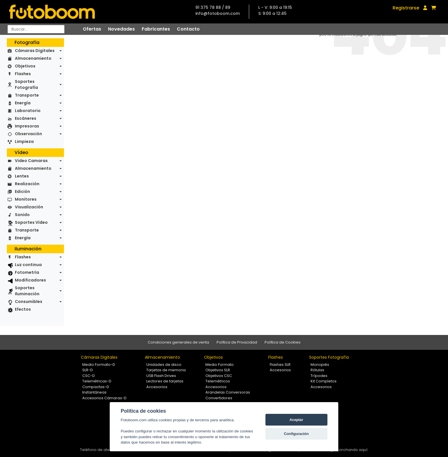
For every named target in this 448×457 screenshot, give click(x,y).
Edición (22, 191)
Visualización (29, 207)
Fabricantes (156, 29)
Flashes (23, 74)
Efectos (23, 309)
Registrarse (406, 8)
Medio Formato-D (98, 364)
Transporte (27, 95)
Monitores (26, 199)
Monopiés (320, 364)
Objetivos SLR (217, 370)
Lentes (22, 176)
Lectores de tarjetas (164, 381)
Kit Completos (324, 381)
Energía (23, 103)
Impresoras (27, 126)
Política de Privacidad (237, 342)
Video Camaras (31, 160)
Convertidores (218, 398)
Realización (27, 184)
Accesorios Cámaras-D (104, 398)
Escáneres (25, 118)
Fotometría (27, 272)
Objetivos (25, 66)
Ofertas (92, 29)
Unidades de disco (163, 364)
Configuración (296, 434)
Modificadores (30, 280)
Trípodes (319, 375)
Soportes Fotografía (26, 84)
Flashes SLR (280, 364)
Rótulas (317, 370)
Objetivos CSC (218, 375)
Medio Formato (219, 364)
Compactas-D (95, 387)
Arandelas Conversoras (227, 392)
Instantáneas (94, 392)
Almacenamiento (33, 58)
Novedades (121, 29)
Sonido (22, 214)
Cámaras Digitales (35, 50)
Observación (28, 134)
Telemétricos (217, 381)
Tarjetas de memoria (166, 370)
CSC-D (88, 375)
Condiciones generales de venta (178, 342)
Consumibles (28, 301)
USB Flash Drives (161, 375)
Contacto (188, 29)
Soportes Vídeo (31, 222)
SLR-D (87, 370)
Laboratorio (28, 110)
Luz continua (28, 265)
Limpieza (24, 141)
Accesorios (156, 387)
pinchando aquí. (353, 449)
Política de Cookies (283, 342)
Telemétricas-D (96, 381)
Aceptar (296, 420)
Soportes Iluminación (27, 291)
